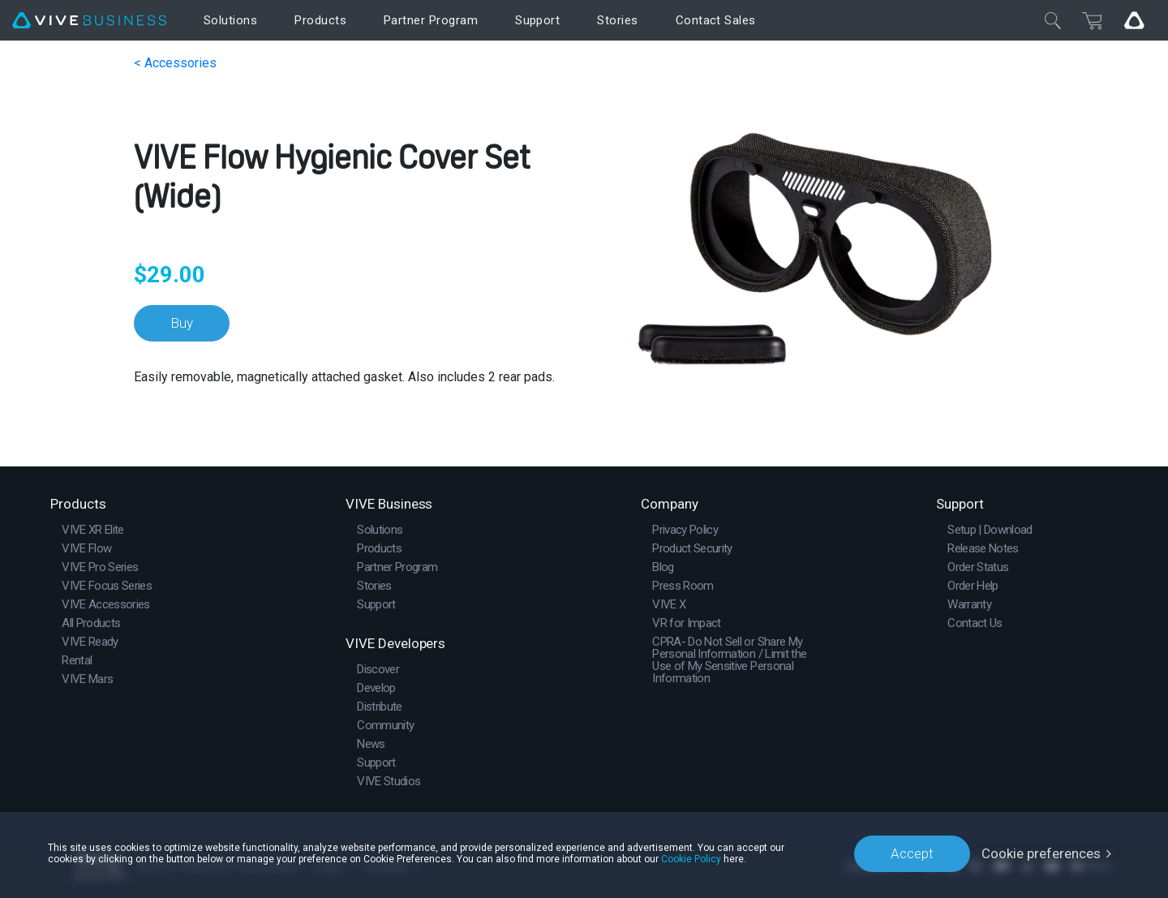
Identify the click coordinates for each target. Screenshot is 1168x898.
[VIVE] (89, 20)
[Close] (1053, 20)
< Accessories (175, 63)
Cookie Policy (691, 859)
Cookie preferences (1041, 853)
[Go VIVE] (1134, 20)
